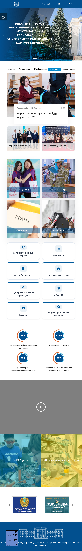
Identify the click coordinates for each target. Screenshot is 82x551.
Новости (11, 69)
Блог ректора (53, 2)
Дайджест (54, 69)
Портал (48, 2)
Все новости (69, 69)
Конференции (40, 69)
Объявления (24, 69)
